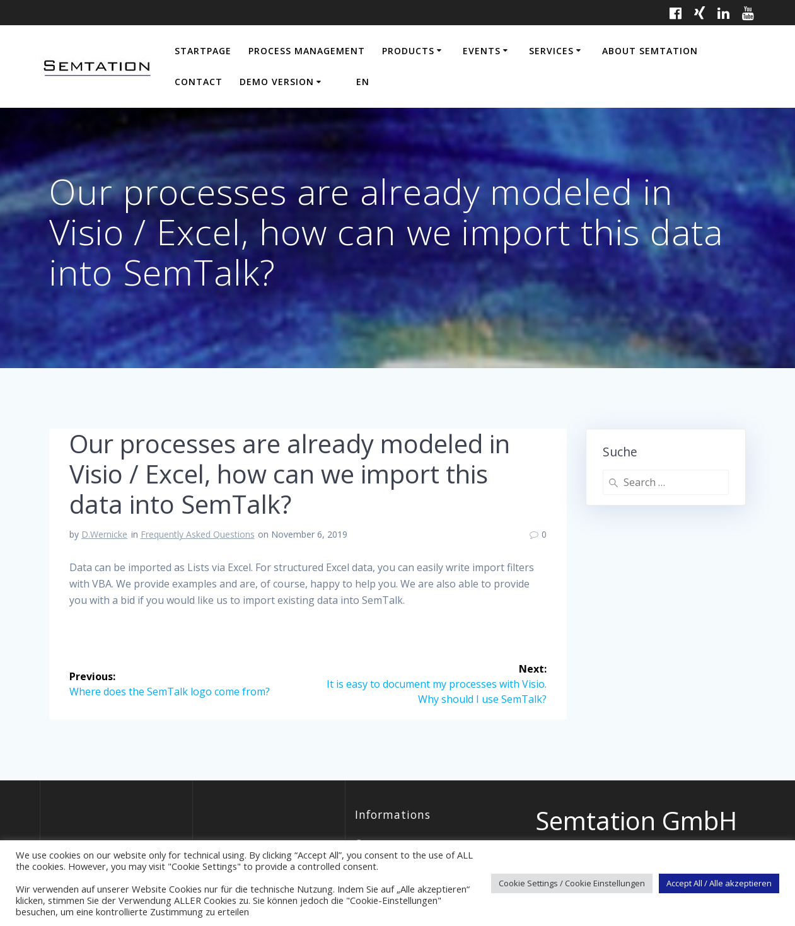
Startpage (203, 51)
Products (408, 51)
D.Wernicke (104, 534)
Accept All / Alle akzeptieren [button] (719, 883)
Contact (199, 82)
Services (551, 51)
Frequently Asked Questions (198, 534)
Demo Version (277, 82)
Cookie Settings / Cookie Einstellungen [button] (572, 883)
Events (482, 51)
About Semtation (650, 51)
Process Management (306, 51)
